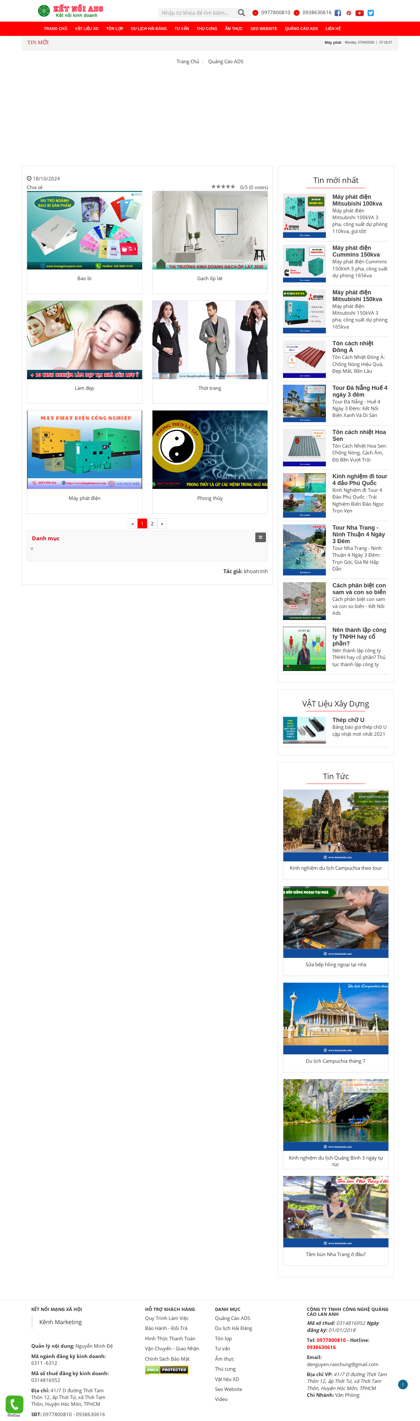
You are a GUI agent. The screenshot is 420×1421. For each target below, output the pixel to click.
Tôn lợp (114, 28)
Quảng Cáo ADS (301, 28)
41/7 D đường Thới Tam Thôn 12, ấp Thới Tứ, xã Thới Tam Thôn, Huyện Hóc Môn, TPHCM (347, 1381)
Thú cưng (207, 28)
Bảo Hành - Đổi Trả (166, 1328)
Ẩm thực (234, 28)
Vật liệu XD (87, 28)
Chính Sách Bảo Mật (167, 1358)
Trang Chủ (188, 61)
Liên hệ (333, 28)
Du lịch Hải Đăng (149, 28)
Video (221, 1399)
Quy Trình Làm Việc (167, 1318)
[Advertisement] (210, 117)
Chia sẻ (35, 187)
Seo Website (263, 28)
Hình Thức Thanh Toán (170, 1338)
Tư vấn (182, 28)
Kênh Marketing (60, 1322)
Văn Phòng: (347, 1395)
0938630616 (312, 12)
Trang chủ (55, 28)
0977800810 (271, 12)
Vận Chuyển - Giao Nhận (172, 1348)
